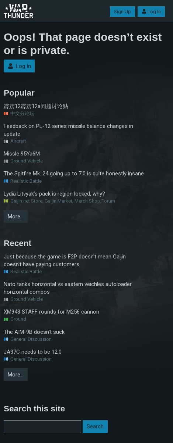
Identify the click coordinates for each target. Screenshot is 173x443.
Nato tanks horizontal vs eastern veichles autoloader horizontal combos (68, 288)
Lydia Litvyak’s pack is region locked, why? (54, 193)
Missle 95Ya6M (22, 153)
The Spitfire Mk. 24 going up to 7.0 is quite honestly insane (74, 173)
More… (16, 216)
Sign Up (122, 11)
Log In (151, 11)
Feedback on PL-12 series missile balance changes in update (68, 130)
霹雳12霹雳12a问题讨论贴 (36, 106)
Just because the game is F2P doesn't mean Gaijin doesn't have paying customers (65, 260)
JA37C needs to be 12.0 (33, 352)
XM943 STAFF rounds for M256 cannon (51, 311)
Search (95, 426)
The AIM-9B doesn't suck (34, 332)
